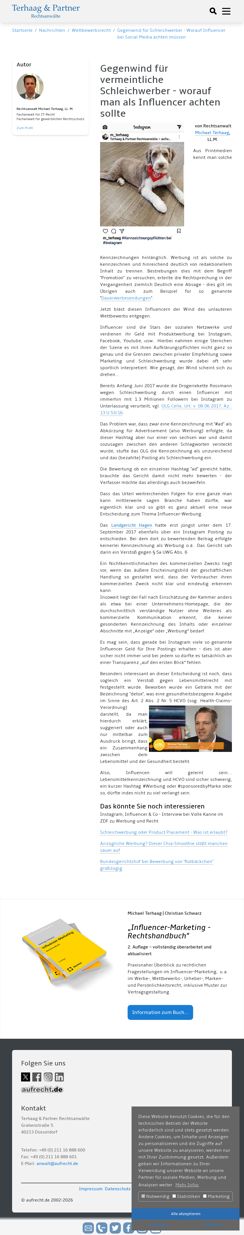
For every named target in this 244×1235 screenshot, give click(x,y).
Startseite (22, 30)
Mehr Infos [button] (187, 1185)
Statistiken (186, 1196)
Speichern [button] (159, 1224)
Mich (200, 133)
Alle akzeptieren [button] (185, 1213)
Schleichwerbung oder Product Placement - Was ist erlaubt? (163, 832)
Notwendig (155, 1196)
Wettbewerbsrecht (91, 30)
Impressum (91, 1189)
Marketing (216, 1196)
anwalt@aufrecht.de (57, 1163)
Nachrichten (52, 30)
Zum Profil (25, 128)
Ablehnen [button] (212, 1224)
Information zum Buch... (160, 1012)
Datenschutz (118, 1189)
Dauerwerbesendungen (126, 298)
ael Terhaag (217, 133)
